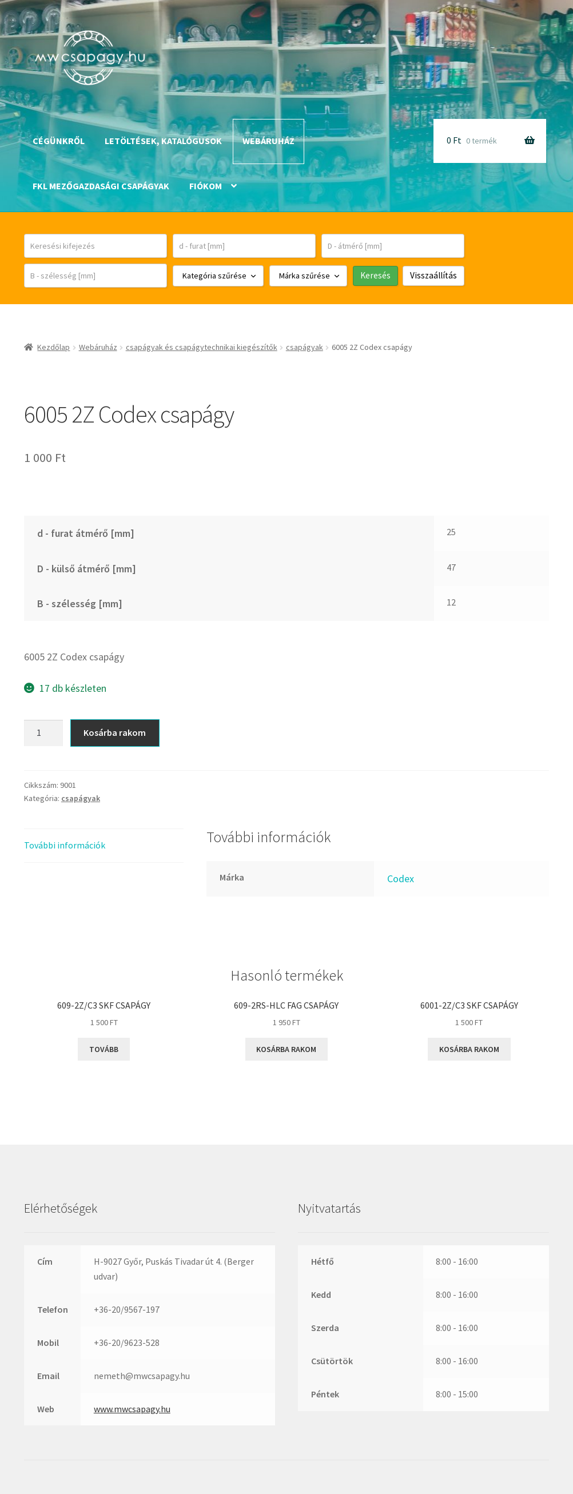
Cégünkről (59, 140)
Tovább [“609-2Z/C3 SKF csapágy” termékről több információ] (103, 1049)
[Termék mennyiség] (43, 733)
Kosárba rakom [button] (286, 1049)
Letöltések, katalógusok (163, 140)
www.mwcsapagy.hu (132, 1409)
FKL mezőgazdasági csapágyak (101, 186)
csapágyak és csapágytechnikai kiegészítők (201, 347)
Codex (400, 878)
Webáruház (268, 140)
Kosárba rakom (114, 732)
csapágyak (304, 347)
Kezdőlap (53, 347)
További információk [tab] (64, 845)
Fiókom (205, 186)
